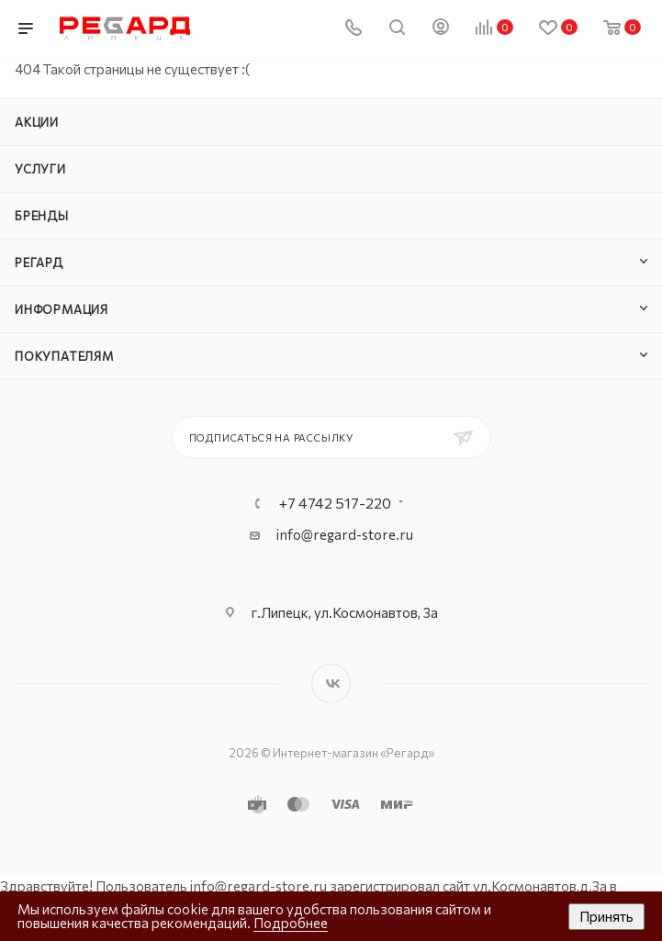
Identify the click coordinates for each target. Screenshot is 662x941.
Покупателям (64, 356)
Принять (606, 916)
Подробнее (290, 922)
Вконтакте (331, 683)
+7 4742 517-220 (335, 503)
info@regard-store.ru (344, 534)
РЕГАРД (39, 262)
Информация (61, 309)
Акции (37, 122)
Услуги (40, 169)
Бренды (42, 215)
